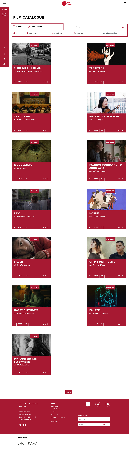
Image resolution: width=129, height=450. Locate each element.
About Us (55, 407)
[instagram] (97, 404)
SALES (19, 27)
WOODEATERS (23, 164)
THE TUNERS (22, 116)
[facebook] (88, 404)
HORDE (94, 213)
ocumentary (33, 33)
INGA (17, 213)
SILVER (18, 261)
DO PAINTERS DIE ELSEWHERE (25, 360)
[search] (123, 26)
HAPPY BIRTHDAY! (26, 310)
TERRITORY (96, 68)
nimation (78, 33)
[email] (107, 404)
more (45, 82)
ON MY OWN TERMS (102, 261)
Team (55, 411)
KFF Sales (56, 409)
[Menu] (4, 3)
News (53, 404)
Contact (55, 421)
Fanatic (95, 310)
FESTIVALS (37, 27)
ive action (57, 33)
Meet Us (54, 414)
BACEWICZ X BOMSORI (104, 116)
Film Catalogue (58, 418)
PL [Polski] (3, 9)
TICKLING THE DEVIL (27, 68)
